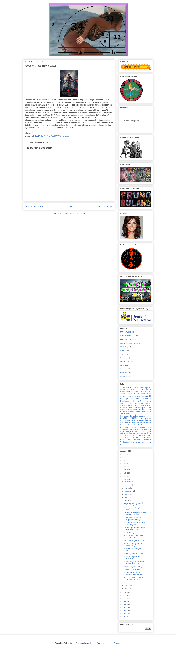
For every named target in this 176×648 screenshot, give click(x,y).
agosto (127, 494)
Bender (128, 391)
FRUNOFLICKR (125, 332)
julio (126, 497)
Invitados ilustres (137, 416)
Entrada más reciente (35, 206)
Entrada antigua (105, 206)
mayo (126, 585)
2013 (125, 479)
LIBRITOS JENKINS (128, 418)
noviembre (128, 485)
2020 (125, 458)
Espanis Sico (139, 403)
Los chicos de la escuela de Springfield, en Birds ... (133, 504)
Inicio (71, 206)
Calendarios (124, 394)
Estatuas (148, 403)
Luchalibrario (133, 420)
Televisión (123, 369)
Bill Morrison (135, 391)
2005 (125, 614)
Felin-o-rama (124, 410)
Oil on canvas (146, 425)
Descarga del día (129, 399)
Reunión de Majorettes (128, 343)
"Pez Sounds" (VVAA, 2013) (134, 541)
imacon (93, 643)
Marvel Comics (145, 420)
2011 (125, 595)
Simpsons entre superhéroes (132, 437)
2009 (125, 601)
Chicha (132, 393)
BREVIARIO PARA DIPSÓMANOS (47, 136)
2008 (125, 604)
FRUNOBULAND (126, 339)
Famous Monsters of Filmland (129, 405)
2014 (125, 476)
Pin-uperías (128, 429)
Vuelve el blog (129, 533)
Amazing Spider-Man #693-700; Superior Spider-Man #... (134, 579)
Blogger (117, 643)
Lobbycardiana (146, 418)
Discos (122, 365)
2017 (125, 467)
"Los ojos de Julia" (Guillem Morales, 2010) (133, 537)
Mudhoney (123, 425)
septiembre (128, 491)
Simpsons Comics (144, 435)
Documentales (125, 361)
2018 (125, 464)
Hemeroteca (124, 416)
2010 (125, 598)
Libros (122, 350)
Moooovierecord (145, 422)
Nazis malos (132, 425)
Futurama (130, 412)
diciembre (128, 482)
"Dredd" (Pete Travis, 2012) (133, 554)
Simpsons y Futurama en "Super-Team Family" (133, 519)
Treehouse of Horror (127, 442)
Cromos (148, 394)
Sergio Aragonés (132, 433)
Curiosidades (142, 396)
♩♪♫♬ (121, 444)
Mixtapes (135, 422)
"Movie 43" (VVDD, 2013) (133, 567)
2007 (125, 607)
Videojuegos (124, 372)
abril (126, 588)
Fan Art (131, 408)
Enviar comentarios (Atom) (74, 213)
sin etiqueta (146, 442)
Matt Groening (125, 422)
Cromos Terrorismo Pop (128, 396)
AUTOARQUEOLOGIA (138, 387)
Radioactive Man (132, 431)
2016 (125, 470)
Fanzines (123, 358)
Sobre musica (133, 440)
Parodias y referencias (129, 427)
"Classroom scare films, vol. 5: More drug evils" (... (134, 524)
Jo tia (149, 416)
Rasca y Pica (145, 431)
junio (126, 500)
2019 (125, 461)
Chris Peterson (140, 394)
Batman (148, 389)
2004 (125, 617)
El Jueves (128, 403)
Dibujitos (146, 398)
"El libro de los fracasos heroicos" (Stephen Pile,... (134, 574)
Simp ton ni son (145, 433)
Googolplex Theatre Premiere (141, 414)
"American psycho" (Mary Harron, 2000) (133, 557)
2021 (125, 455)
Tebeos (122, 354)
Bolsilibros (123, 376)
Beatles (122, 391)
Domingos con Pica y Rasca (132, 401)
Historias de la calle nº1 (132, 570)
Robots (122, 433)
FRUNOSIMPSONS (127, 336)
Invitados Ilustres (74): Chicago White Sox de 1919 (135, 514)
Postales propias (139, 429)
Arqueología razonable (135, 389)
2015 (125, 473)
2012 (125, 592)
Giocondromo (140, 412)
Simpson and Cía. (128, 435)
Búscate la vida (146, 391)
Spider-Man (147, 440)
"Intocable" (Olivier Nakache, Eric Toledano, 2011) (134, 563)
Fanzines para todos (142, 408)
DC (150, 396)
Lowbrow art (124, 420)
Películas (65, 136)
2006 (125, 611)
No (138, 424)
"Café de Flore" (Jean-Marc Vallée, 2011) (133, 545)
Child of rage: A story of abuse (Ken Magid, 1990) (134, 528)
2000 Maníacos (125, 388)
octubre (127, 488)
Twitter (138, 442)
